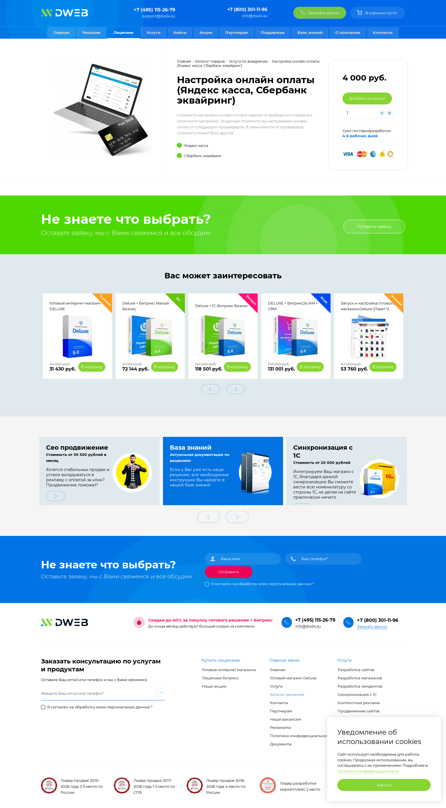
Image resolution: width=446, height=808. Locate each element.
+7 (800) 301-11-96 (247, 10)
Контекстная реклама (358, 701)
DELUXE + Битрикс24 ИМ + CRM (293, 306)
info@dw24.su (255, 16)
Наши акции (213, 684)
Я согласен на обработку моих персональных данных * (262, 582)
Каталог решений (286, 693)
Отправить (228, 570)
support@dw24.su (158, 16)
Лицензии (122, 32)
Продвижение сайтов (358, 709)
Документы (280, 742)
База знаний (311, 32)
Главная (59, 32)
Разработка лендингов (359, 684)
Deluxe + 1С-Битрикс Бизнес (221, 306)
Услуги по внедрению (248, 61)
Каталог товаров (210, 61)
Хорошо (384, 785)
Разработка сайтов (355, 668)
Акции (205, 32)
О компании (349, 32)
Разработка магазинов (359, 676)
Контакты (385, 32)
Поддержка (273, 32)
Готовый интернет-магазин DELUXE (75, 306)
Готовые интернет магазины (228, 668)
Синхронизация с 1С (356, 693)
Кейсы (179, 32)
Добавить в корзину (367, 98)
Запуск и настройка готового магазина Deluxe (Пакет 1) (368, 306)
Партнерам (237, 32)
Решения (90, 32)
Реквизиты (279, 726)
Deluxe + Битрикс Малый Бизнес (145, 306)
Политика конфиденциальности (300, 734)
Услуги (153, 32)
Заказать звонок (372, 625)
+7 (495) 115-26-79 (154, 10)
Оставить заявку (374, 226)
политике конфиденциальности (368, 771)
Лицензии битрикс (219, 676)
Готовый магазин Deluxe (292, 676)
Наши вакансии (284, 718)
